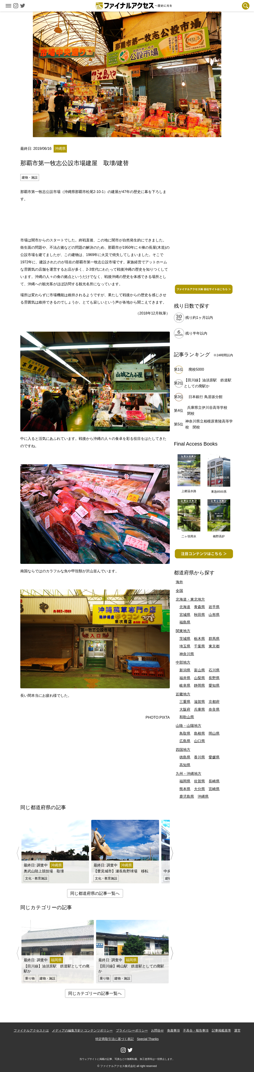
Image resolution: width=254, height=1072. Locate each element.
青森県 (199, 607)
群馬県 (214, 639)
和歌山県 (186, 717)
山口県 (199, 741)
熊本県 (184, 789)
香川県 (199, 757)
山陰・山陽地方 (188, 726)
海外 (179, 582)
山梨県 (199, 678)
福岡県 (184, 781)
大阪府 (184, 709)
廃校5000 (196, 369)
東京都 (214, 646)
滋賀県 (199, 702)
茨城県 (184, 639)
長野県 (214, 678)
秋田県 (199, 615)
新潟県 (184, 670)
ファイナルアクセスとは (31, 1030)
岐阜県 (184, 685)
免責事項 (173, 1030)
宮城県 (184, 615)
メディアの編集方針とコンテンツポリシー (82, 1030)
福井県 (184, 678)
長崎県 (214, 781)
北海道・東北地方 (190, 599)
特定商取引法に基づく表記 (114, 1039)
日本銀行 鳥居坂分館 (205, 397)
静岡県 (199, 685)
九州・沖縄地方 (188, 774)
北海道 (184, 607)
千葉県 (199, 646)
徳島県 (184, 757)
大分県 (199, 789)
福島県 (184, 622)
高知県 (184, 765)
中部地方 (183, 662)
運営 (237, 1030)
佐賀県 (199, 781)
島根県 (199, 733)
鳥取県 (184, 733)
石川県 (214, 670)
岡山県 (214, 733)
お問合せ (157, 1030)
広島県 (184, 741)
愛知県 (214, 685)
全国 (179, 591)
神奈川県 (186, 654)
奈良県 (214, 709)
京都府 (214, 702)
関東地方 (183, 631)
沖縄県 (203, 796)
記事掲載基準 (221, 1030)
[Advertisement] (94, 219)
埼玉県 (184, 646)
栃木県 (199, 639)
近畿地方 (183, 694)
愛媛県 (214, 757)
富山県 (199, 670)
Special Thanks (148, 1039)
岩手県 (214, 607)
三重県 (184, 702)
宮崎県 (214, 789)
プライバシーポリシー (132, 1030)
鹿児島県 (186, 796)
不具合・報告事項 (196, 1030)
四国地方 (183, 750)
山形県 (214, 615)
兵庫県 (199, 709)
